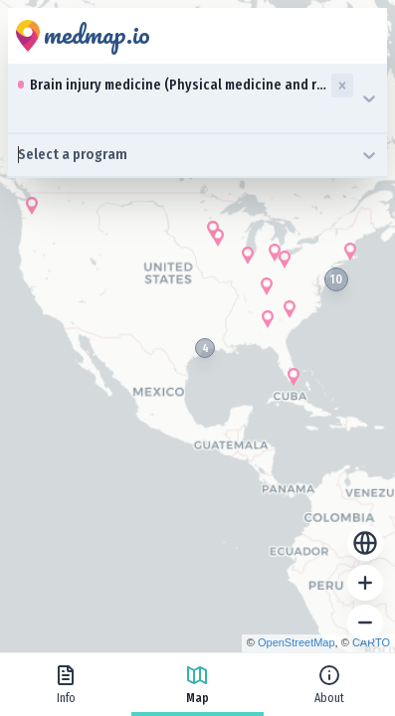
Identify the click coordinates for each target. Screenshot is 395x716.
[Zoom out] (365, 622)
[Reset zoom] (365, 543)
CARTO (371, 642)
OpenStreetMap (296, 642)
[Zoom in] (365, 583)
